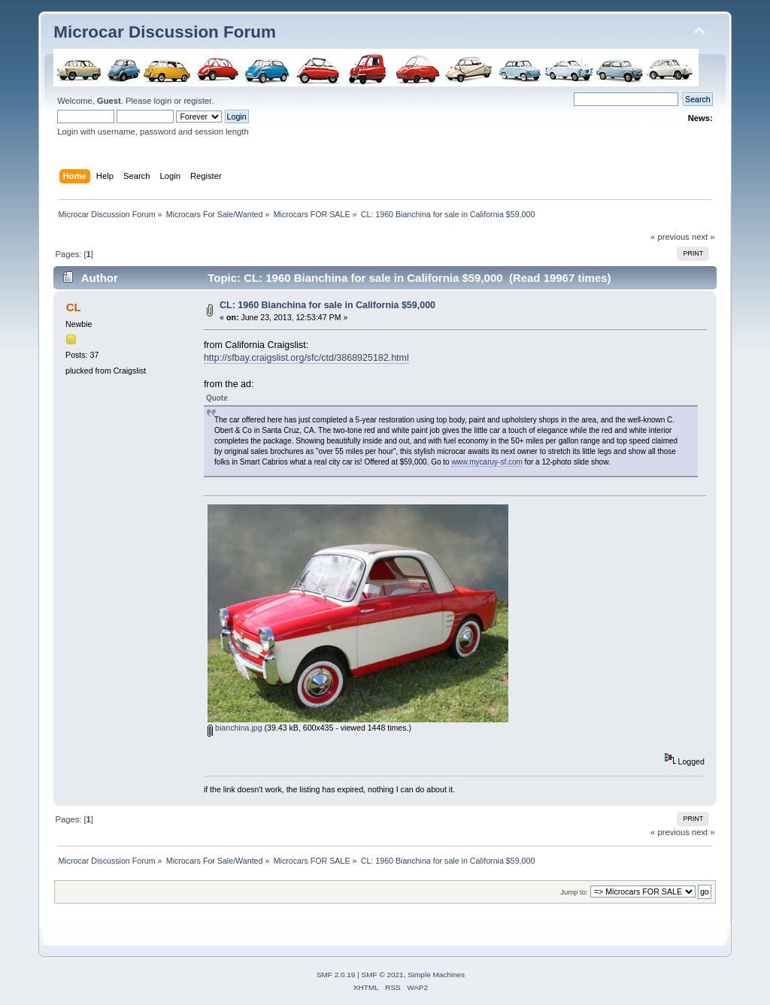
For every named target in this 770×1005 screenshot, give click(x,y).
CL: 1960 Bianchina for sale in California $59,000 (327, 305)
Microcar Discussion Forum (164, 32)
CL (73, 307)
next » (703, 236)
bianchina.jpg (235, 727)
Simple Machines (436, 974)
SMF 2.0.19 (336, 974)
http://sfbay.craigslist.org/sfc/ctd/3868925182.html (306, 358)
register (197, 100)
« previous (670, 236)
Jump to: (574, 892)
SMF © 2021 (383, 974)
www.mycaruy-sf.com (486, 462)
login (162, 100)
